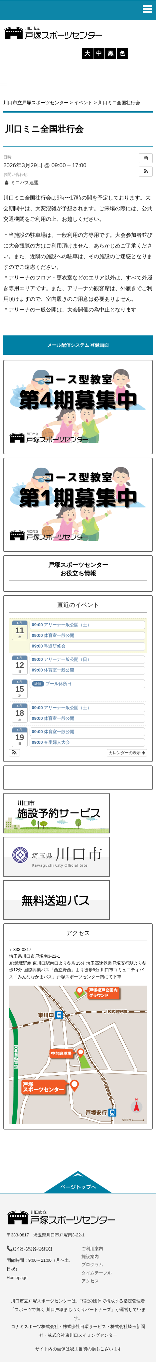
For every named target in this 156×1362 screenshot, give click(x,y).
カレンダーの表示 (127, 752)
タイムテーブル (96, 1272)
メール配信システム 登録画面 (78, 345)
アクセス (90, 1280)
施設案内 (90, 1256)
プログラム (92, 1264)
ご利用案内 (92, 1248)
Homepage (17, 1277)
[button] (145, 171)
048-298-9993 (29, 1248)
